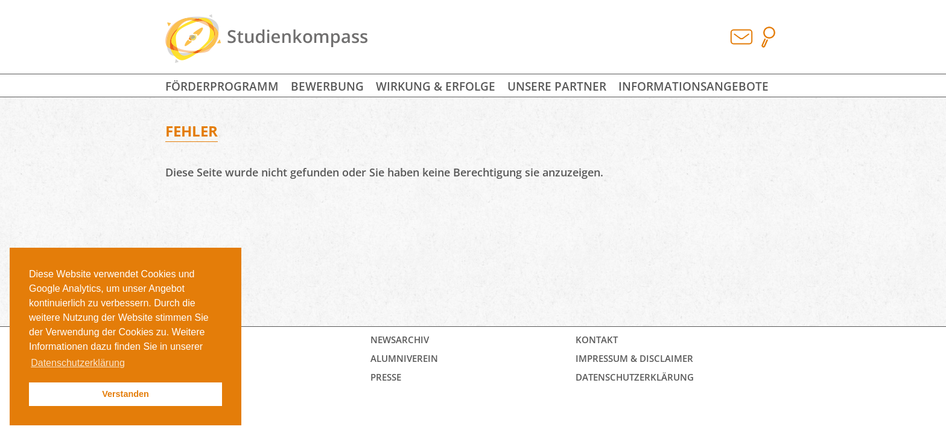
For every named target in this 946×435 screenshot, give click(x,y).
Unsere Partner (556, 86)
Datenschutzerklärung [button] (78, 363)
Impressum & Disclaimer (634, 358)
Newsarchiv (399, 340)
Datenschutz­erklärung (635, 377)
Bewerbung (327, 86)
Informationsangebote (693, 86)
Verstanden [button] (125, 394)
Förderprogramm (222, 86)
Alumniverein (404, 358)
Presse (385, 377)
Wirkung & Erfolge (435, 86)
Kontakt (597, 340)
